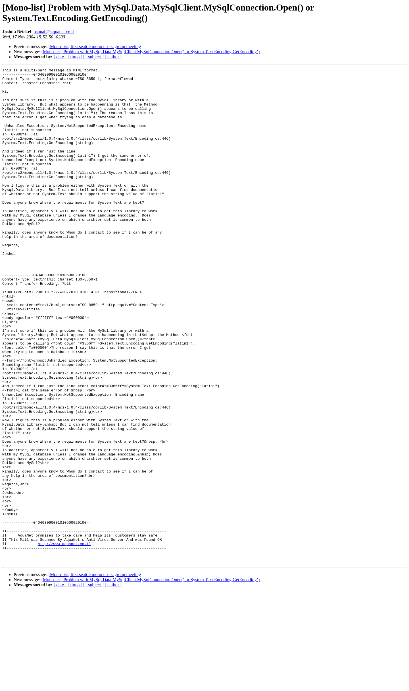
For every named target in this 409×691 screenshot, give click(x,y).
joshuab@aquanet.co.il (53, 31)
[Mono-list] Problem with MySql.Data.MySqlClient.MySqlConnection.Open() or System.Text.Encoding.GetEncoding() (150, 51)
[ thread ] (76, 56)
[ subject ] (94, 56)
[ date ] (60, 56)
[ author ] (113, 56)
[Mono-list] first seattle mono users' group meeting (95, 46)
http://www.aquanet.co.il (64, 639)
